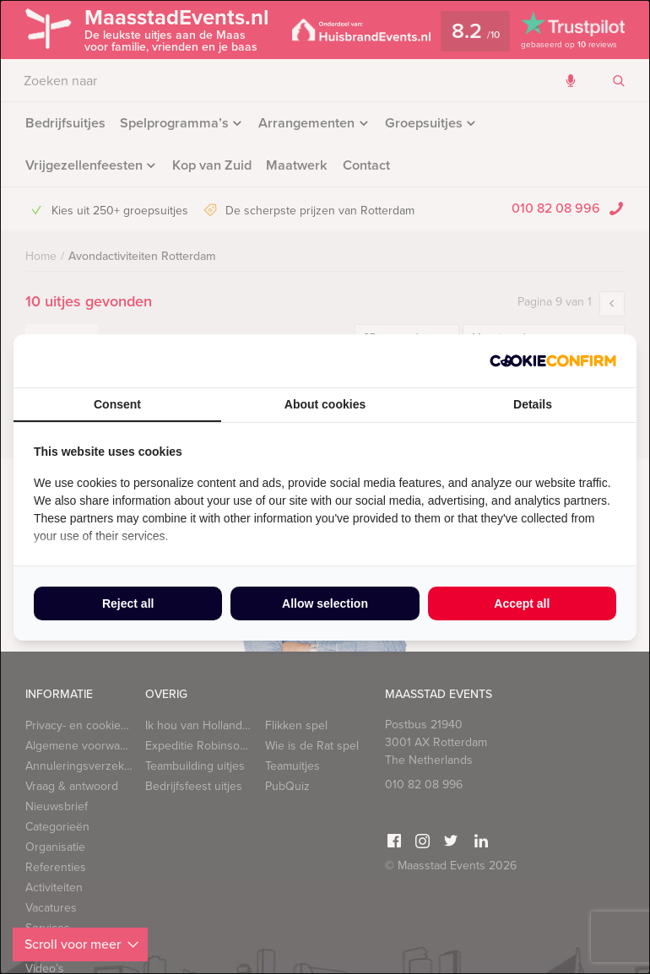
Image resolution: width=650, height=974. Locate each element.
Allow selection (325, 603)
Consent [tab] (117, 404)
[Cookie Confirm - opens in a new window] (553, 360)
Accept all (522, 603)
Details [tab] (532, 404)
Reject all (128, 603)
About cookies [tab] (325, 404)
